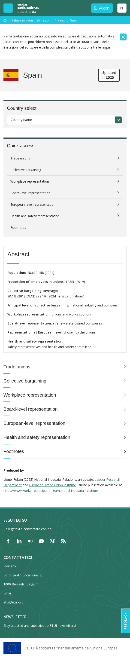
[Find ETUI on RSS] (63, 541)
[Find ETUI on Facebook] (8, 541)
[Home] (28, 8)
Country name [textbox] (21, 119)
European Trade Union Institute (52, 485)
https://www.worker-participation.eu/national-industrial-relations (51, 490)
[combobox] (65, 120)
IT (122, 8)
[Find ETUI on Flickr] (30, 541)
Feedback (125, 620)
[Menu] (5, 20)
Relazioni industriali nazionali (32, 20)
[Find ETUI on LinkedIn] (19, 541)
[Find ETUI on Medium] (52, 541)
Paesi (61, 20)
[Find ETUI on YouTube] (41, 541)
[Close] (123, 37)
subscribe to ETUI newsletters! (53, 625)
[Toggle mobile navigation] (8, 8)
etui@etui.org (13, 602)
